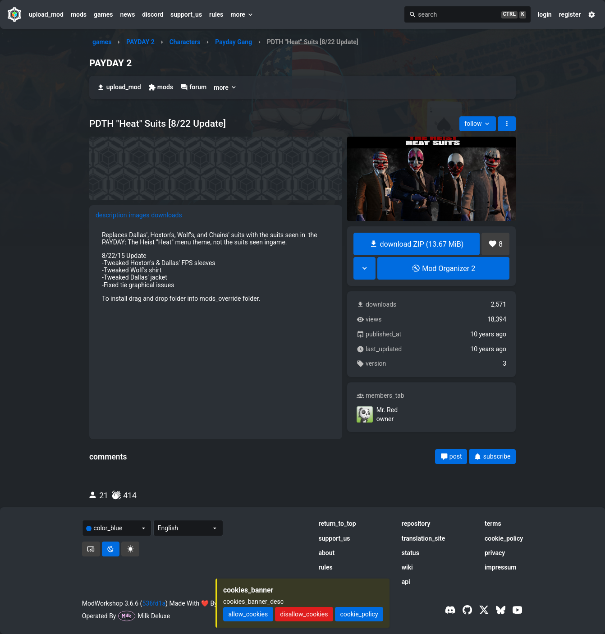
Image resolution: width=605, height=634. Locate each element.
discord (152, 14)
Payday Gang (233, 42)
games (103, 14)
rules (216, 14)
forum (193, 87)
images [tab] (139, 215)
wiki (407, 567)
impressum (501, 567)
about (326, 552)
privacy (495, 552)
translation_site (423, 538)
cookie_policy (504, 538)
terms (493, 523)
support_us (186, 14)
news (127, 14)
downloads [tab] (166, 215)
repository (416, 523)
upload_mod (46, 14)
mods (79, 14)
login (545, 14)
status (410, 552)
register (570, 14)
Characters (185, 42)
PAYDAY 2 (140, 42)
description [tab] (111, 215)
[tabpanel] (216, 266)
